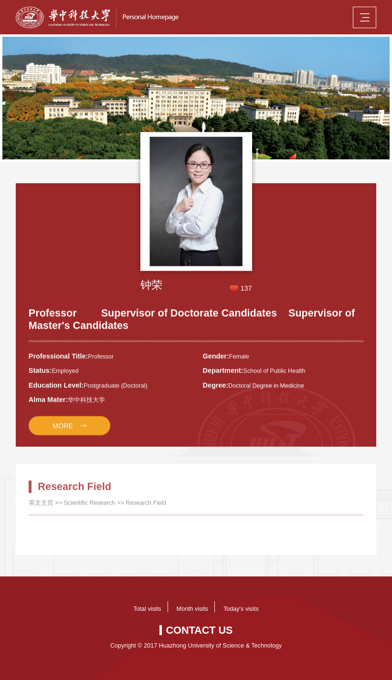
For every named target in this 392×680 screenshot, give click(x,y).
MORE (63, 430)
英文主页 (41, 507)
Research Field (146, 507)
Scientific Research (90, 507)
